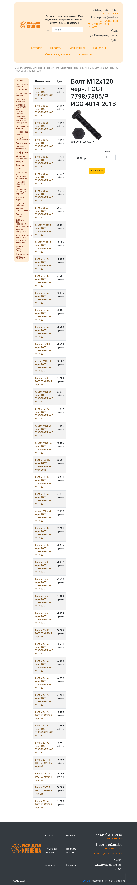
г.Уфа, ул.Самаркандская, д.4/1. (109, 864)
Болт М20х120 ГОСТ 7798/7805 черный (43, 776)
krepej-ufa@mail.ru (104, 17)
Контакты (85, 54)
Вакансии (50, 865)
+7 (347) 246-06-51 (104, 10)
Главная (18, 68)
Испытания (77, 48)
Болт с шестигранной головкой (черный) (73, 68)
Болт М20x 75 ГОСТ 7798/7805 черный (43, 715)
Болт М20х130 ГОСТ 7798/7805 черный (43, 790)
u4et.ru (86, 881)
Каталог (36, 48)
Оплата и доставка (57, 54)
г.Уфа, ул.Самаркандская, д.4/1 (104, 35)
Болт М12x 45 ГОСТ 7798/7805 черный (43, 381)
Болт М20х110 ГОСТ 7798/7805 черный (43, 763)
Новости (55, 48)
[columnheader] (44, 81)
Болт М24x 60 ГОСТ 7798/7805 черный (43, 804)
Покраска (99, 48)
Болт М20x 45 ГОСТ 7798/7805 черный (43, 633)
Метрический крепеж (43, 68)
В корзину (97, 170)
